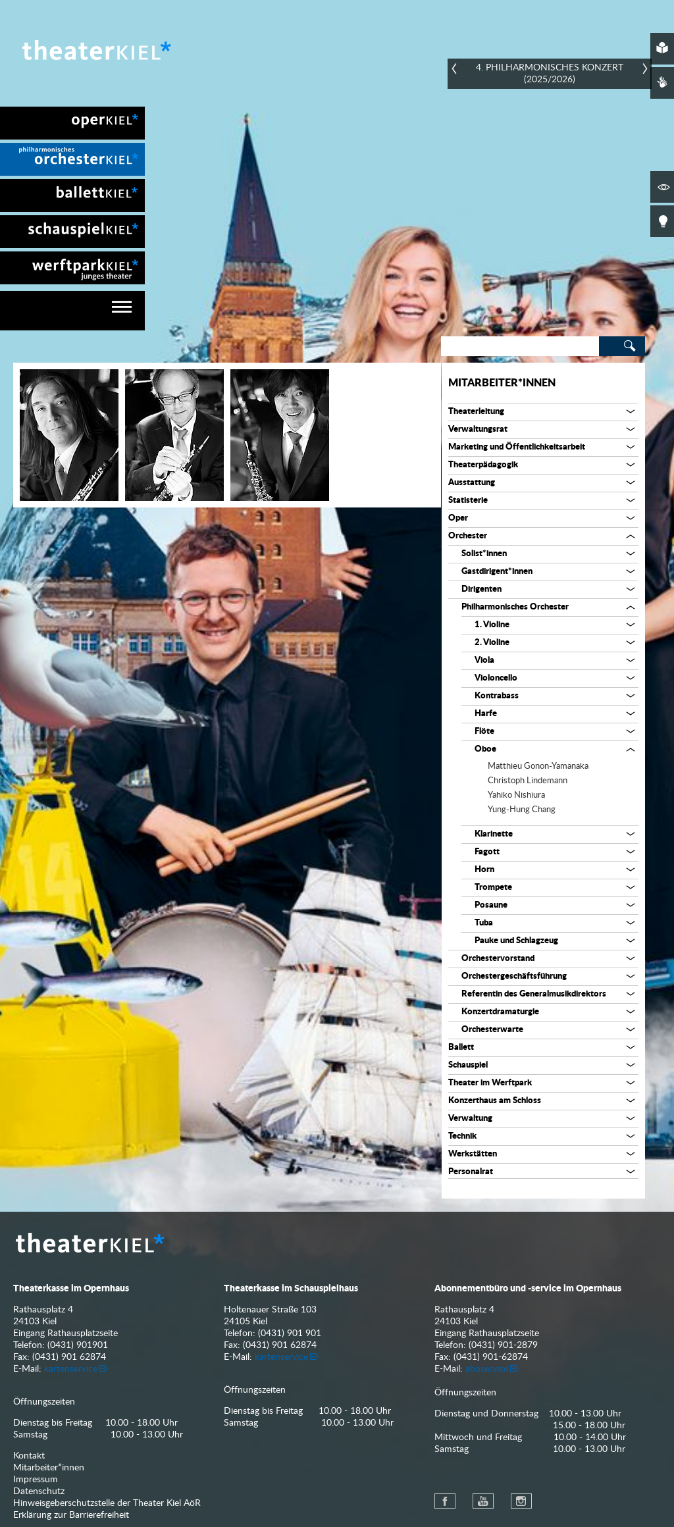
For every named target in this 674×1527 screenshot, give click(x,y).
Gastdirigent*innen (496, 571)
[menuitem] (72, 123)
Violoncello (496, 678)
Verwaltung (470, 1118)
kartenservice (70, 1369)
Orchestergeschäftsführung (514, 976)
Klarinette (494, 834)
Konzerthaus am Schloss (494, 1101)
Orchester (467, 536)
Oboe (485, 749)
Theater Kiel (95, 50)
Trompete (493, 887)
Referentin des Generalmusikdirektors (533, 994)
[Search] (520, 346)
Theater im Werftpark (490, 1083)
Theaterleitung (476, 411)
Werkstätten (472, 1154)
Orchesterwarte (492, 1029)
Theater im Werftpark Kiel (72, 267)
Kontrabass (497, 696)
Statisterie (468, 500)
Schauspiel (468, 1065)
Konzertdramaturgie (500, 1012)
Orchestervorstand (497, 958)
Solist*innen (484, 554)
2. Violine (492, 642)
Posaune (491, 905)
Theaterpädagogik (483, 465)
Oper (458, 518)
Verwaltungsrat (477, 429)
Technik (462, 1136)
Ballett (461, 1047)
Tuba (484, 923)
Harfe (486, 714)
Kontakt (29, 1456)
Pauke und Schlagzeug (516, 941)
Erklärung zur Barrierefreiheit (71, 1515)
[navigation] (72, 310)
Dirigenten (481, 589)
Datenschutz (39, 1491)
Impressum (35, 1479)
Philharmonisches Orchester (515, 607)
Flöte (484, 731)
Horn (484, 870)
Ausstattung (471, 483)
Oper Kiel (72, 123)
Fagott (487, 852)
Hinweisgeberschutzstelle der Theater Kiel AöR (107, 1503)
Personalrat (470, 1172)
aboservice (486, 1369)
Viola (484, 660)
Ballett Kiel (72, 195)
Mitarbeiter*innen (502, 383)
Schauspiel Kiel (72, 231)
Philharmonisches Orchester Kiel (72, 159)
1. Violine (492, 625)
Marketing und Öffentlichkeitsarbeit (516, 447)
